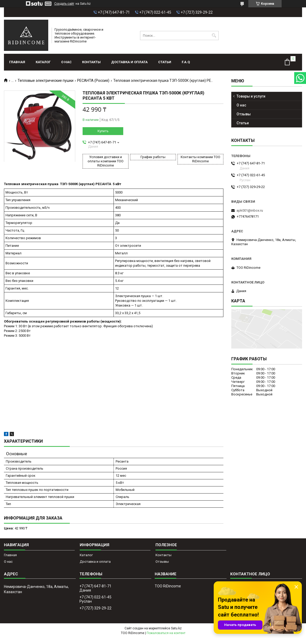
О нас (66, 62)
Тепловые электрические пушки (45, 80)
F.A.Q (186, 62)
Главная (17, 62)
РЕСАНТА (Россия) (93, 80)
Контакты (91, 62)
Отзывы (244, 114)
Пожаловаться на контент (166, 633)
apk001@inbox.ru (250, 210)
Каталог (43, 62)
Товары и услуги (251, 96)
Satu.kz (176, 628)
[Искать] (214, 35)
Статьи (164, 62)
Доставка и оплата (129, 62)
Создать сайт (64, 4)
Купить (103, 131)
